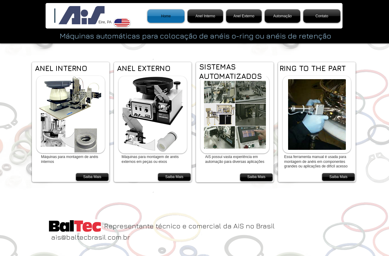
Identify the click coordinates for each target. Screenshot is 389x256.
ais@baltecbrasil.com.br (90, 237)
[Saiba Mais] (92, 177)
